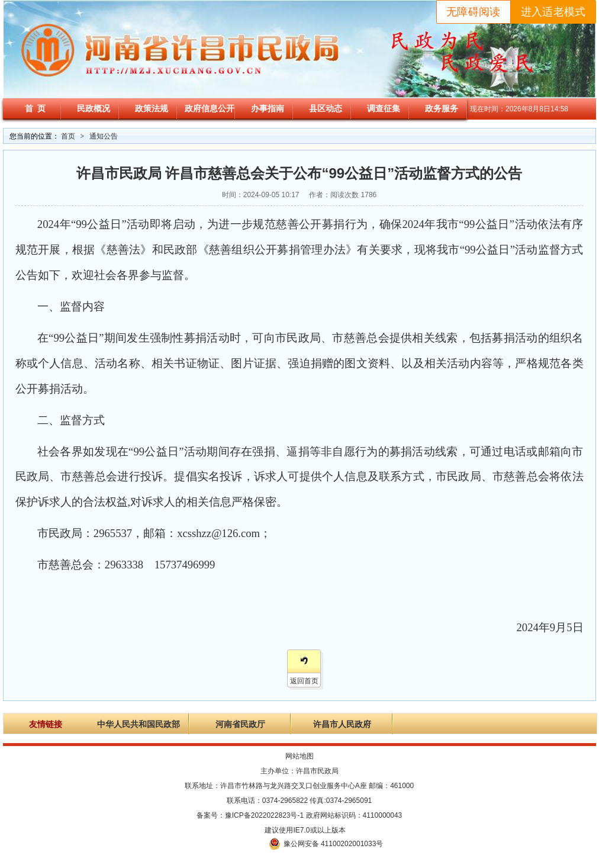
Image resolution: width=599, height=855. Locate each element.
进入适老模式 (553, 12)
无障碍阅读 (473, 12)
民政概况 (93, 108)
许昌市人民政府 (342, 724)
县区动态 (325, 108)
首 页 (35, 108)
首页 (68, 136)
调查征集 (383, 108)
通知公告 (103, 136)
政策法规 (151, 108)
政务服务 (441, 108)
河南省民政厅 (240, 724)
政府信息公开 (209, 108)
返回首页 (304, 681)
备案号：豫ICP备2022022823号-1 (250, 815)
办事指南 (267, 108)
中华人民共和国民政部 (138, 724)
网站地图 (299, 756)
